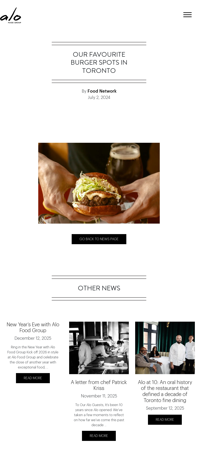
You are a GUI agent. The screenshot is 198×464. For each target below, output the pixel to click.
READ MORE (33, 378)
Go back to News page (99, 239)
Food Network (101, 91)
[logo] (10, 15)
